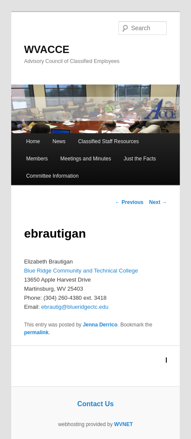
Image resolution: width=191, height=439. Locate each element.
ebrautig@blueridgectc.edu (74, 307)
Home (33, 141)
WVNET (123, 424)
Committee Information (52, 176)
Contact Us (95, 404)
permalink (36, 332)
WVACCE (47, 49)
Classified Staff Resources (108, 141)
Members (37, 159)
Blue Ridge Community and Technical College (81, 270)
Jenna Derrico (100, 325)
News (59, 141)
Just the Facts (140, 159)
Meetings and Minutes (85, 159)
